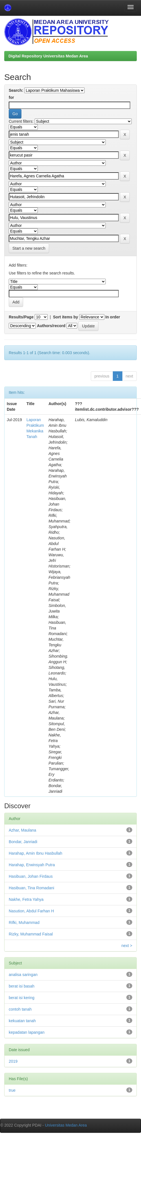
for (11, 97)
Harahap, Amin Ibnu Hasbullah (35, 853)
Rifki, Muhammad (24, 922)
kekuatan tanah (22, 1020)
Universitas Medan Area (66, 1125)
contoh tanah (20, 1009)
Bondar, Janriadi (23, 841)
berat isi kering (21, 997)
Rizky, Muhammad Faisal (31, 934)
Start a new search (28, 248)
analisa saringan (23, 974)
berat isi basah (21, 986)
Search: (16, 90)
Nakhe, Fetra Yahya (26, 899)
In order (112, 317)
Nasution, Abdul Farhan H (31, 911)
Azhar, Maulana (22, 830)
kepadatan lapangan (27, 1032)
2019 (13, 1061)
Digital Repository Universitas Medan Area (48, 56)
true (12, 1090)
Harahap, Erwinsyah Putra (32, 865)
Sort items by (65, 317)
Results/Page (21, 317)
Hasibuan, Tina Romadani (31, 888)
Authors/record (51, 325)
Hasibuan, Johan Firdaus (31, 876)
